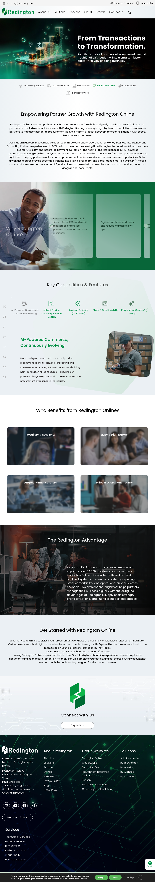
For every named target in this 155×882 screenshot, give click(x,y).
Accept (94, 875)
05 (4, 337)
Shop (9, 3)
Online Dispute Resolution (97, 791)
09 (4, 378)
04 (4, 327)
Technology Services (32, 86)
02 (4, 307)
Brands (100, 12)
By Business (127, 774)
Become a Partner (124, 3)
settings (28, 876)
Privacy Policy (52, 783)
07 (4, 357)
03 (4, 317)
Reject (111, 875)
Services (74, 12)
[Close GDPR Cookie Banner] (141, 875)
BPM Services (81, 86)
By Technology (129, 765)
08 (4, 367)
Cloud (88, 12)
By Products (127, 779)
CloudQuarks (26, 3)
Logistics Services (59, 86)
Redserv (86, 782)
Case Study (50, 792)
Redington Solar (91, 769)
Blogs (47, 788)
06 (4, 347)
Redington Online (104, 86)
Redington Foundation (95, 787)
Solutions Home (129, 760)
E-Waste (49, 779)
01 (12, 297)
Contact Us (116, 12)
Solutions (59, 12)
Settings (129, 875)
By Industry (126, 769)
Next (147, 311)
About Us (44, 12)
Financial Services (78, 93)
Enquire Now (77, 727)
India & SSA (147, 3)
